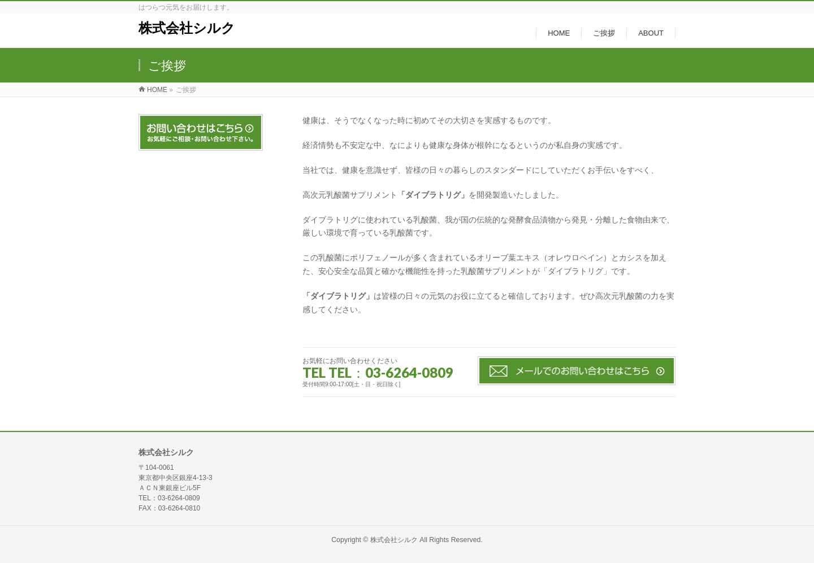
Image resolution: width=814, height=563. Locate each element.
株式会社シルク (186, 28)
